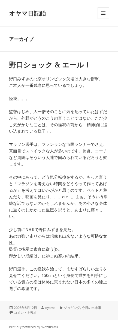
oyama (50, 307)
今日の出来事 (91, 307)
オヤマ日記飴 (27, 13)
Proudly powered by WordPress (33, 327)
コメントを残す (25, 312)
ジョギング (72, 307)
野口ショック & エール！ (50, 65)
